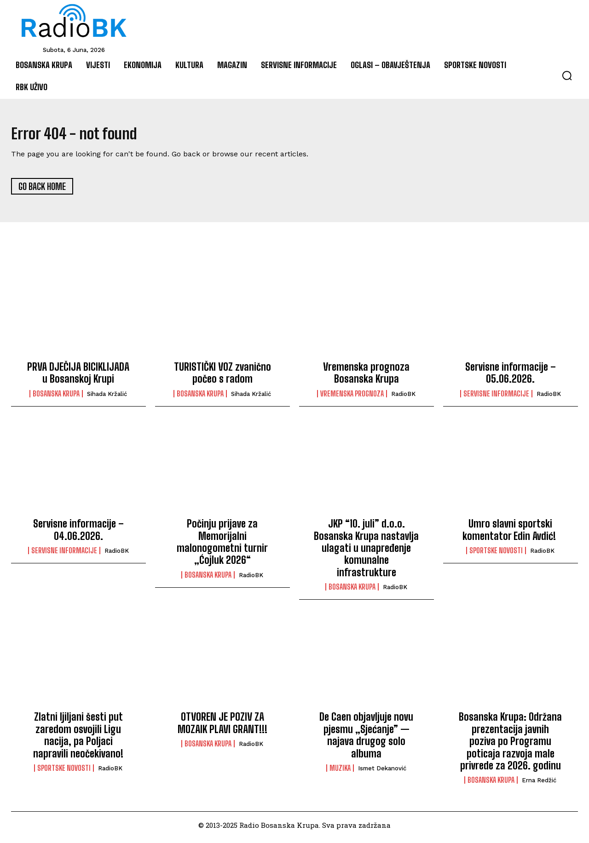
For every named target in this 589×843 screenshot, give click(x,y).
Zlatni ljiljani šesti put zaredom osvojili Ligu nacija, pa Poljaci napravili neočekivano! (78, 739)
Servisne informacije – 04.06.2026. (78, 534)
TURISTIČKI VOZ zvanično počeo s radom (222, 377)
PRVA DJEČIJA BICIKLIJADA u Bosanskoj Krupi (78, 377)
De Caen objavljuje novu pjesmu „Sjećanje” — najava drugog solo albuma (366, 739)
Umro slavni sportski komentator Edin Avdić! (510, 534)
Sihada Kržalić (107, 398)
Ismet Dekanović (382, 772)
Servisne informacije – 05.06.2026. (510, 377)
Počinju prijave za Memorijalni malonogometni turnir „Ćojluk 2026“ (222, 546)
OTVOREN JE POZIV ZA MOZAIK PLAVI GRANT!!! (222, 727)
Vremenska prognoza (352, 397)
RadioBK (403, 398)
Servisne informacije (496, 397)
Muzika (340, 772)
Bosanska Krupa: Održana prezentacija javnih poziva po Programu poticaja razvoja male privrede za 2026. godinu (510, 745)
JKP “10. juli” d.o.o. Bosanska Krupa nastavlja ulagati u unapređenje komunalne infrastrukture (366, 552)
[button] (567, 75)
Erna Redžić (539, 784)
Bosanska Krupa (56, 397)
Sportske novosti (496, 554)
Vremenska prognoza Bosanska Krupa (366, 377)
